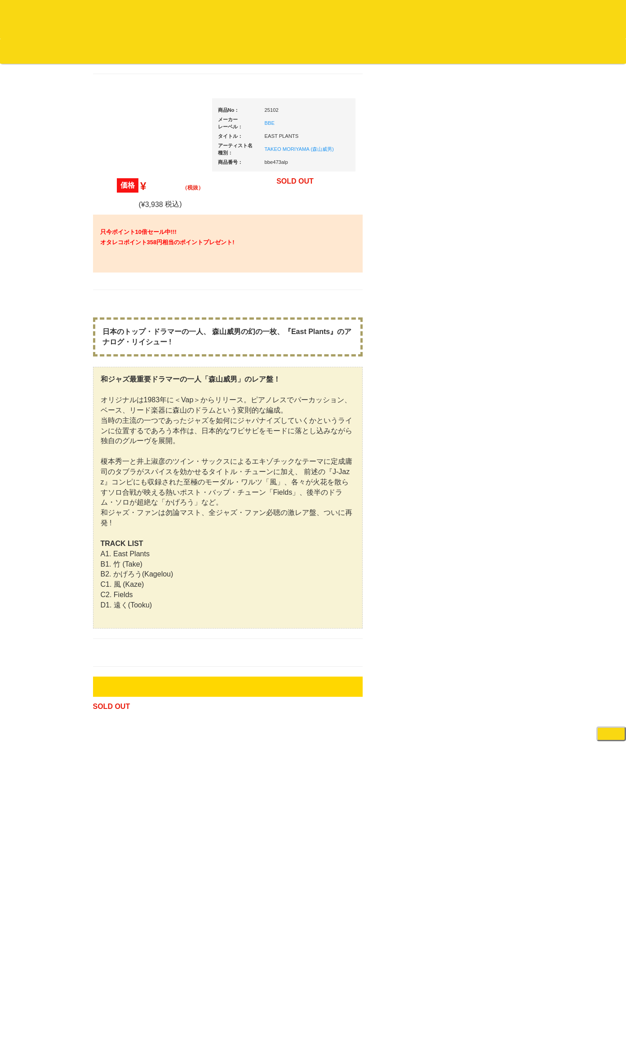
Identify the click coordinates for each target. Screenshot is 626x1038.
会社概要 (227, 51)
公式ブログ (145, 51)
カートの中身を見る (279, 51)
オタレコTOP (21, 51)
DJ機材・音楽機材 (544, 67)
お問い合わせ (187, 51)
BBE (270, 135)
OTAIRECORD (310, 1022)
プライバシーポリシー (386, 998)
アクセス (241, 998)
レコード (491, 67)
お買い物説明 (103, 51)
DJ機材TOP (62, 51)
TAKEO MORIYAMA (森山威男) (299, 161)
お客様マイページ (346, 51)
